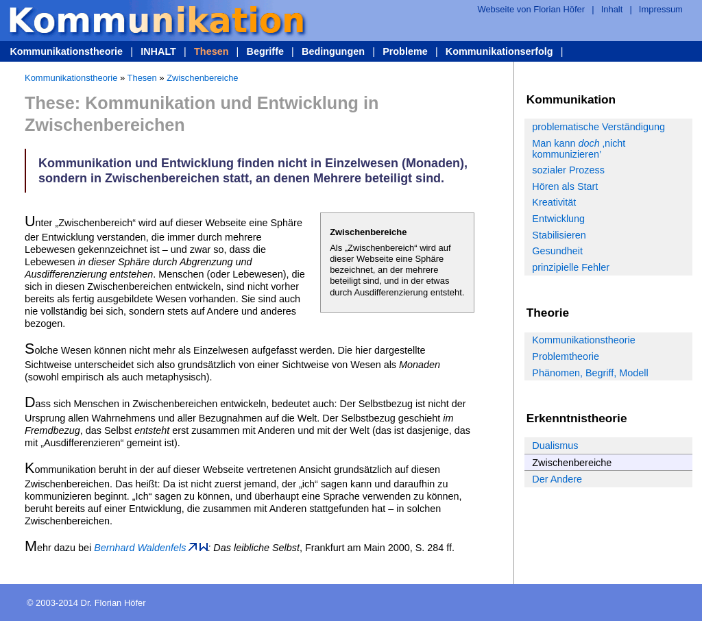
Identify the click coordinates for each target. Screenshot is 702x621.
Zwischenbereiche (202, 78)
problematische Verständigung (598, 126)
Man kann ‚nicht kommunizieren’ (578, 149)
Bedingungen (333, 51)
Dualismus (555, 445)
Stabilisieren (558, 235)
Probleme (405, 51)
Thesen (211, 51)
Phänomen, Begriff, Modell (590, 372)
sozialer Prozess (568, 170)
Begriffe (265, 51)
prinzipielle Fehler (570, 267)
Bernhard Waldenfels (140, 547)
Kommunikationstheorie (66, 51)
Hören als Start (565, 186)
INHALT (158, 51)
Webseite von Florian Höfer (531, 9)
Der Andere (557, 479)
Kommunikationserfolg (499, 51)
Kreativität (554, 202)
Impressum (661, 9)
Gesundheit (557, 250)
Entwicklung (558, 218)
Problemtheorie (565, 356)
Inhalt (612, 9)
